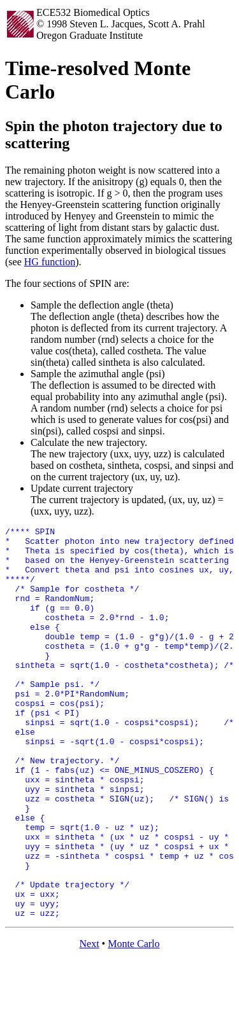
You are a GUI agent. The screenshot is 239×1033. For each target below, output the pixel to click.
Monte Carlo (133, 1021)
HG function (49, 261)
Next (89, 1021)
